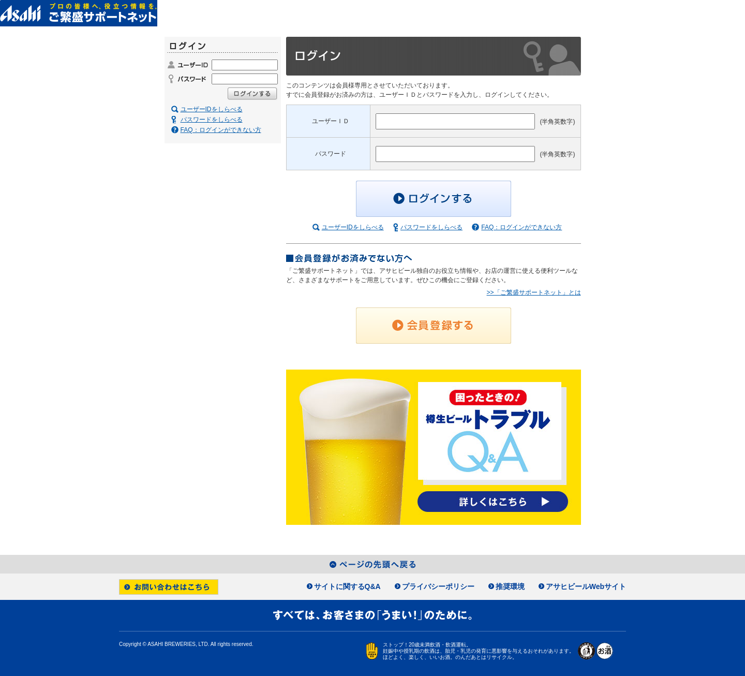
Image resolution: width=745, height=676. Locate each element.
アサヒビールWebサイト (586, 586)
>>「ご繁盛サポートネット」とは (533, 292)
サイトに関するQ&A (347, 586)
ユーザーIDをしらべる (353, 227)
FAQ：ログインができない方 (521, 227)
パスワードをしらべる (431, 227)
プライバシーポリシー (438, 586)
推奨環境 (510, 586)
